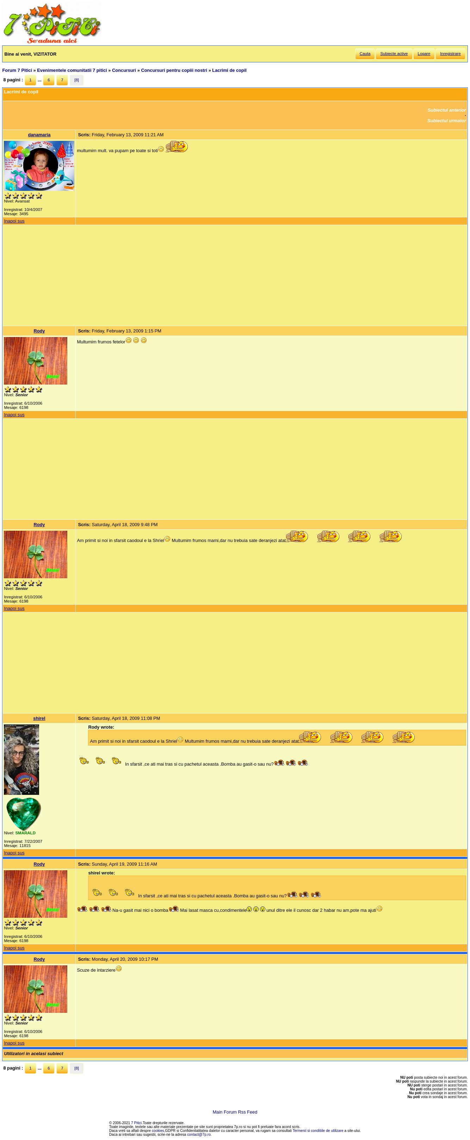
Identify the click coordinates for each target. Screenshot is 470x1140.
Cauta (365, 53)
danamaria (39, 134)
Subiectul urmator (446, 120)
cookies (158, 1131)
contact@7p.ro (199, 1134)
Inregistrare (450, 53)
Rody (39, 331)
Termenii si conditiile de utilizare (318, 1131)
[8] (76, 80)
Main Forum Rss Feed (235, 1112)
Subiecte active (394, 53)
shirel (39, 718)
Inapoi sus (14, 221)
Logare (424, 53)
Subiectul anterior (447, 110)
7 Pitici (136, 1123)
